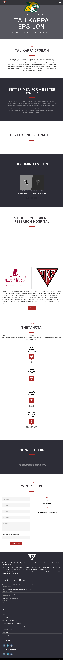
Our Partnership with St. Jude (10, 620)
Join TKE (4, 614)
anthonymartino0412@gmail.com (47, 512)
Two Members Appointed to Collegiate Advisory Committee (18, 585)
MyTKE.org (5, 635)
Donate (32, 308)
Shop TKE (5, 632)
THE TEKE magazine (8, 629)
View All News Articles (8, 603)
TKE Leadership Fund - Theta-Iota (11, 623)
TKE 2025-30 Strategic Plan (10, 598)
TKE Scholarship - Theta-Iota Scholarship (13, 626)
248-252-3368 (47, 503)
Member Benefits (7, 617)
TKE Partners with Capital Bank (11, 594)
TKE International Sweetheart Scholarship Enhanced (16, 589)
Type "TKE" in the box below (10, 534)
